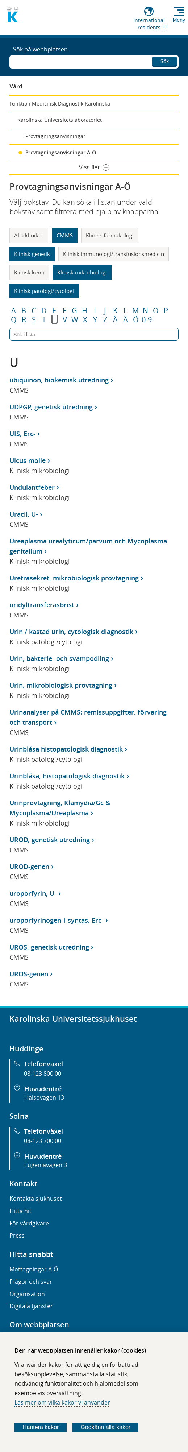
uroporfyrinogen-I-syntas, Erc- (56, 920)
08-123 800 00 (42, 1073)
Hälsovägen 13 (44, 1097)
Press (17, 1236)
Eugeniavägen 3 (45, 1165)
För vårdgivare (29, 1223)
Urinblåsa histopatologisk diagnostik (66, 749)
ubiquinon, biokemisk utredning (59, 380)
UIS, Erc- (22, 433)
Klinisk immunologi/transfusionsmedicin (113, 253)
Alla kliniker (28, 235)
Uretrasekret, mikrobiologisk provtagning (74, 578)
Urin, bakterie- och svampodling (59, 658)
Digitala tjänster (31, 1306)
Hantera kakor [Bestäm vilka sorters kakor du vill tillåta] (40, 1427)
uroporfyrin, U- (33, 893)
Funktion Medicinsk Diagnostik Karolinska (59, 103)
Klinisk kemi (29, 272)
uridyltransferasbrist (41, 604)
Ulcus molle (27, 460)
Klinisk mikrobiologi (82, 272)
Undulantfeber (32, 487)
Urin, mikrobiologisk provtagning (60, 685)
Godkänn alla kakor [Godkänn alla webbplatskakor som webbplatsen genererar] (105, 1427)
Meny (179, 20)
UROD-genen (29, 866)
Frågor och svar (30, 1282)
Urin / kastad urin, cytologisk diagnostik (71, 631)
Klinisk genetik (32, 253)
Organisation (27, 1294)
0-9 (147, 319)
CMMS (65, 235)
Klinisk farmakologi (110, 235)
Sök (164, 61)
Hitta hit (20, 1211)
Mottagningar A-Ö (33, 1269)
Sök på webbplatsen (40, 49)
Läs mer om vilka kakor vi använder (62, 1402)
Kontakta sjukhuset (35, 1199)
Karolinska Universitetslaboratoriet (59, 119)
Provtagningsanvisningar (55, 136)
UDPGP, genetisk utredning (51, 406)
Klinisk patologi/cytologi (44, 290)
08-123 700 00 (42, 1141)
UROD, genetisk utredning (49, 839)
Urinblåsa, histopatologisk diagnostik (67, 775)
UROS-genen (28, 973)
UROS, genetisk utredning (49, 947)
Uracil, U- (23, 514)
